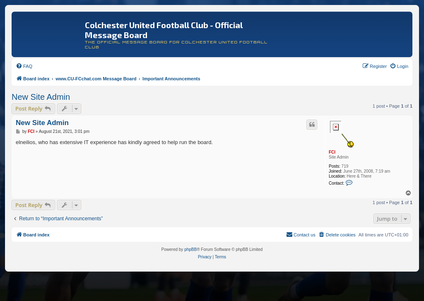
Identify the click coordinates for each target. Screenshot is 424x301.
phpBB (190, 249)
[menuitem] (24, 66)
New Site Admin (41, 96)
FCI (332, 152)
